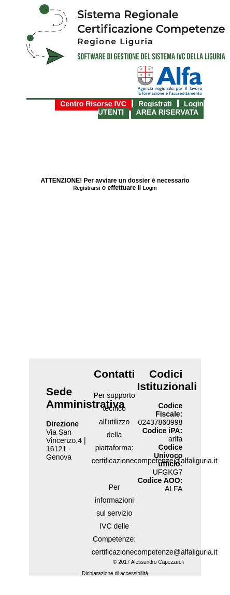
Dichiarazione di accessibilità (115, 573)
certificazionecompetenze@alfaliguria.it (155, 552)
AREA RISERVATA (167, 112)
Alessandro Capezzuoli (157, 562)
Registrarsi (86, 188)
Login (150, 188)
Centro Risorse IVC (93, 104)
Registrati (155, 104)
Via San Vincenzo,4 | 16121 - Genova (66, 444)
